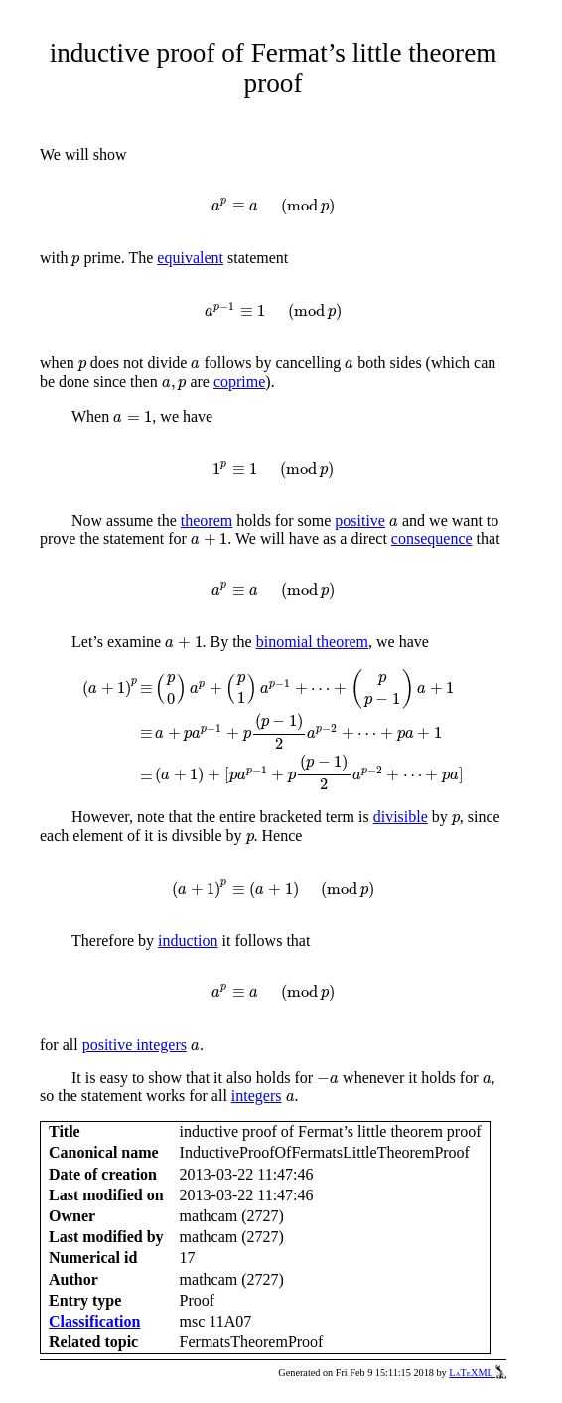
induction (187, 940)
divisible (400, 816)
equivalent (190, 257)
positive (360, 520)
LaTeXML (477, 1372)
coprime (239, 381)
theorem (206, 520)
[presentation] (272, 206)
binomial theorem (312, 641)
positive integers (134, 1044)
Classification (94, 1321)
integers (256, 1095)
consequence (432, 538)
